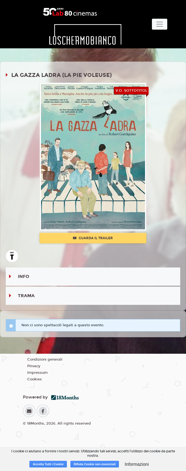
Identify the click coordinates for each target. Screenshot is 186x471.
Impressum (37, 372)
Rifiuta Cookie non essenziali (95, 464)
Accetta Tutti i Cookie (48, 464)
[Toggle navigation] (159, 24)
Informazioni (137, 464)
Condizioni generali (44, 359)
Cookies (34, 379)
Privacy (33, 366)
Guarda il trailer (93, 238)
